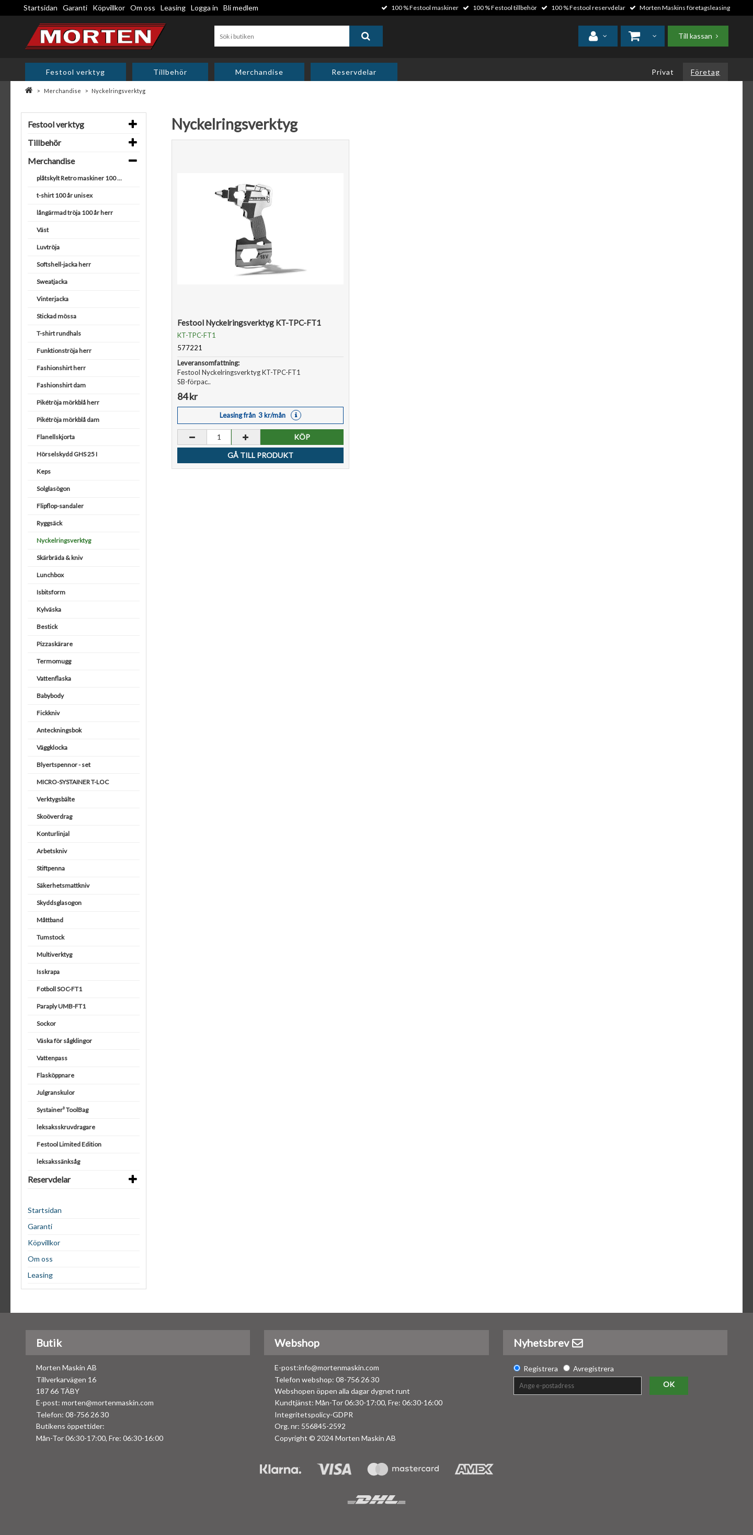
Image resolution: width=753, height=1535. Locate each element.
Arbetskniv (52, 851)
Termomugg (54, 661)
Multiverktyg (54, 954)
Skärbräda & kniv (60, 558)
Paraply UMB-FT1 (61, 1006)
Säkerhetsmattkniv (63, 885)
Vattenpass (52, 1058)
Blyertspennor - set (63, 765)
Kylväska (49, 609)
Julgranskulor (56, 1092)
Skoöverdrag (54, 816)
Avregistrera (593, 1368)
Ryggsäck (49, 523)
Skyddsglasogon (59, 903)
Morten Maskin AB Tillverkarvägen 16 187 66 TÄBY (66, 1379)
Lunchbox (50, 575)
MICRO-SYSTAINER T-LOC (73, 782)
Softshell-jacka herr (64, 264)
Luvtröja (48, 247)
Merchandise (259, 71)
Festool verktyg (75, 71)
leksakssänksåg (58, 1161)
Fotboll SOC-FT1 (59, 989)
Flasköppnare (55, 1075)
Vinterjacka (53, 299)
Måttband (50, 920)
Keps (44, 471)
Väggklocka (52, 747)
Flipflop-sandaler (60, 506)
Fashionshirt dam (61, 385)
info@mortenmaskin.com (339, 1367)
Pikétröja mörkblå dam (68, 419)
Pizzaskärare (55, 644)
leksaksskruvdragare (66, 1127)
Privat (663, 71)
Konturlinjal (53, 834)
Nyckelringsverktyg (118, 90)
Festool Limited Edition (69, 1144)
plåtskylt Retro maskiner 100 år (80, 178)
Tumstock (50, 937)
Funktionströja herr (64, 350)
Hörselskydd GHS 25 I (67, 454)
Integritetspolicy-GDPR (314, 1414)
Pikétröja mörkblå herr (68, 402)
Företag (705, 71)
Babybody (50, 696)
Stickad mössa (56, 316)
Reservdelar (354, 71)
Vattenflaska (54, 678)
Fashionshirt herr (61, 368)
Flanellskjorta (56, 437)
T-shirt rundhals (59, 333)
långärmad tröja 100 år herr (75, 212)
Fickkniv (48, 713)
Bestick (47, 627)
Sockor (46, 1023)
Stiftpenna (51, 868)
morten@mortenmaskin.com (108, 1402)
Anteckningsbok (59, 730)
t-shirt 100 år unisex (65, 195)
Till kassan (695, 35)
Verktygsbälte (56, 799)
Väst (43, 230)
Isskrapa (48, 972)
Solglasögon (53, 488)
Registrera (540, 1368)
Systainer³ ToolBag (62, 1110)
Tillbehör (170, 71)
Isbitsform (51, 592)
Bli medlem (240, 7)
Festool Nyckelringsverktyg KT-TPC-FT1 (249, 322)
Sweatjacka (52, 281)
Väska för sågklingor (64, 1041)
